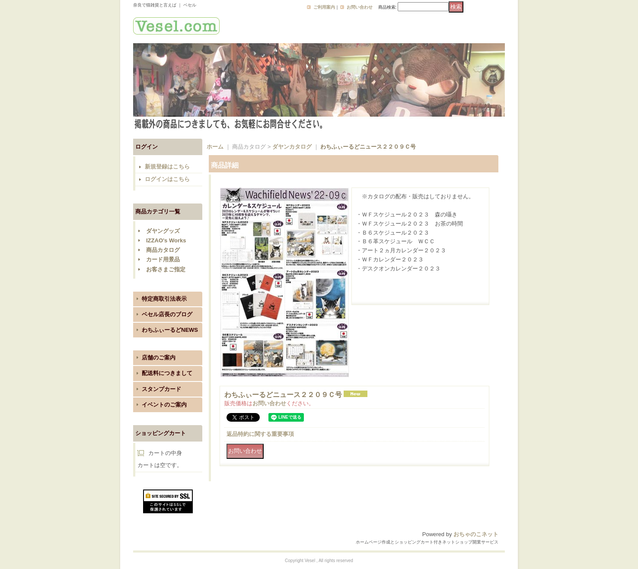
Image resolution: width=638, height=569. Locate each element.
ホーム (215, 146)
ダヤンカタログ (292, 146)
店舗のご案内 (158, 357)
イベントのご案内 (164, 404)
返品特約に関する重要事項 (260, 434)
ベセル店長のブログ (167, 314)
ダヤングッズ (163, 231)
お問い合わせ (360, 7)
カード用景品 (163, 259)
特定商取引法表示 (164, 299)
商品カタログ (163, 250)
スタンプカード (161, 389)
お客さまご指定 (165, 269)
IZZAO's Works (166, 240)
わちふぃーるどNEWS (170, 330)
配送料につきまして (167, 373)
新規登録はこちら (167, 166)
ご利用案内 (324, 7)
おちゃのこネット (475, 534)
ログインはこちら (167, 179)
